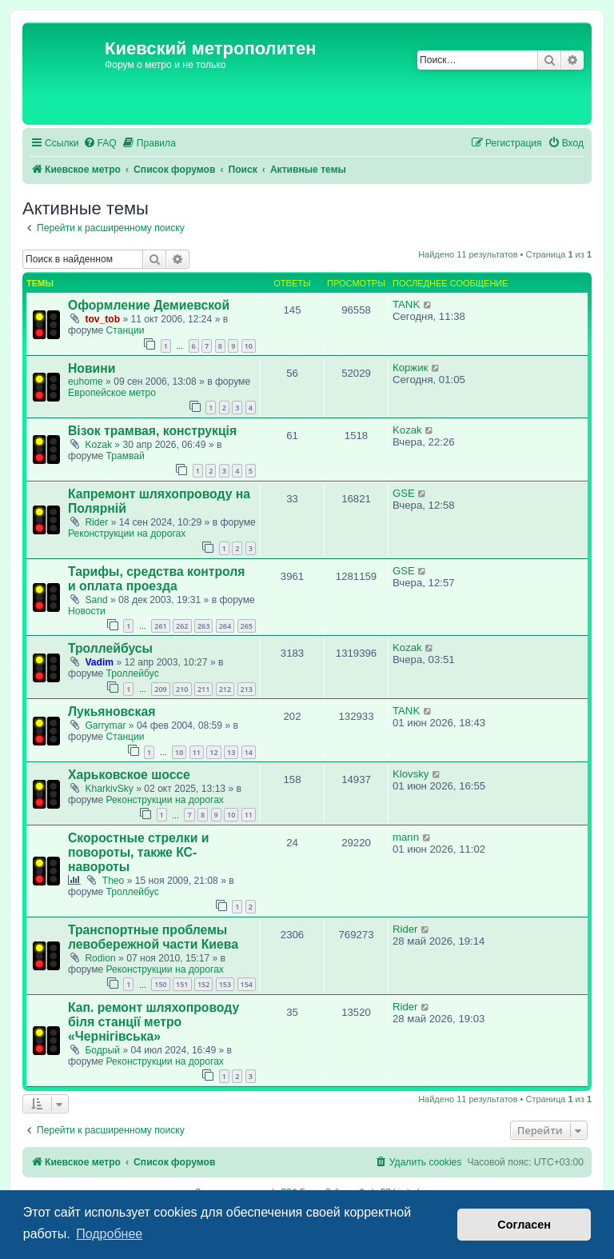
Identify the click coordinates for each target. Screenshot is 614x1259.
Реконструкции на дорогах (126, 533)
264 (225, 626)
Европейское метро (112, 392)
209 (160, 689)
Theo (113, 880)
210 (182, 689)
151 (182, 984)
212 (225, 689)
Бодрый (102, 1050)
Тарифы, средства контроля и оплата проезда (156, 579)
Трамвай (125, 456)
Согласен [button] (524, 1224)
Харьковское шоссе (129, 774)
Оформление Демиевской (148, 305)
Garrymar (105, 725)
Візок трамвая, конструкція (152, 431)
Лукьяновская (111, 711)
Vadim (99, 662)
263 (203, 626)
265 (247, 626)
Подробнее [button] (109, 1234)
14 (249, 752)
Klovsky (411, 774)
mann (406, 837)
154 (247, 984)
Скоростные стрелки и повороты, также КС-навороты (138, 852)
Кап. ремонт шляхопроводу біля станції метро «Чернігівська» (153, 1022)
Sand (96, 600)
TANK (406, 304)
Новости (87, 611)
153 (225, 984)
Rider (96, 522)
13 (231, 752)
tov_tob (102, 319)
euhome (85, 381)
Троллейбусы (110, 648)
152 (203, 984)
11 (197, 752)
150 (160, 984)
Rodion (100, 958)
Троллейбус (132, 673)
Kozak (98, 444)
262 (182, 626)
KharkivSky (109, 788)
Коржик (410, 368)
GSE (404, 493)
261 (160, 626)
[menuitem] (100, 143)
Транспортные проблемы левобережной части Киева (153, 937)
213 (247, 689)
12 (213, 752)
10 (249, 346)
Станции (125, 330)
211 (203, 689)
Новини (91, 368)
